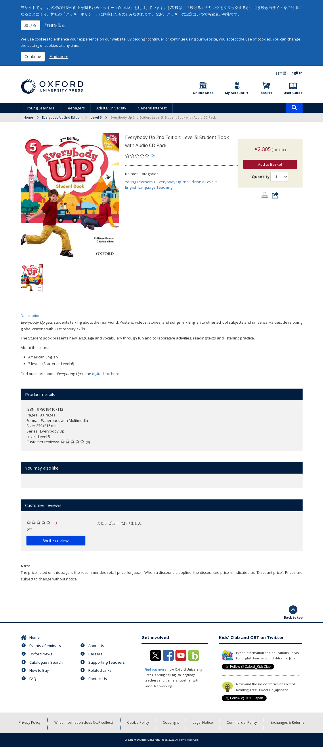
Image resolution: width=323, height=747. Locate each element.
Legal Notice (203, 722)
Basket (266, 92)
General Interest (152, 108)
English (296, 73)
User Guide (293, 92)
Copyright (171, 722)
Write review (56, 540)
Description (31, 315)
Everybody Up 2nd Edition (62, 117)
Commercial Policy (242, 722)
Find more (58, 56)
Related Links (100, 670)
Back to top (293, 617)
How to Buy (39, 670)
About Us (96, 645)
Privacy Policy (30, 722)
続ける (30, 25)
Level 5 (96, 117)
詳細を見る (55, 25)
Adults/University (111, 108)
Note (25, 565)
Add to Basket (270, 158)
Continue (32, 56)
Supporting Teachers (106, 662)
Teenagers (75, 108)
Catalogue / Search (46, 662)
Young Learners (40, 108)
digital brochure (105, 373)
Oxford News (40, 654)
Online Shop (203, 92)
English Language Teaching (148, 187)
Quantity (261, 170)
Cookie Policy (138, 722)
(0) (152, 155)
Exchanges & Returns (287, 722)
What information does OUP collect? (83, 722)
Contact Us (97, 678)
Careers (95, 654)
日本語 (281, 73)
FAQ (32, 678)
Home (28, 117)
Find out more (155, 669)
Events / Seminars (45, 645)
